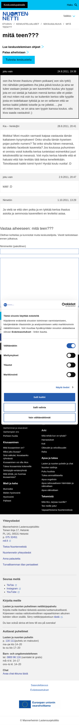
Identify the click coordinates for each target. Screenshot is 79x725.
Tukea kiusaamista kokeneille (17, 466)
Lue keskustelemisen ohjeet (23, 47)
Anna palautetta (11, 558)
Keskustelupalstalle (14, 5)
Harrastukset (48, 440)
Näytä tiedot (62, 387)
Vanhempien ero (11, 432)
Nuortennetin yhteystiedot (17, 552)
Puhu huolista (48, 471)
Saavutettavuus (39, 685)
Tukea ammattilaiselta (52, 475)
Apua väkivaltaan (50, 490)
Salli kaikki (39, 397)
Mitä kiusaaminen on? (13, 447)
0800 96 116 (14, 657)
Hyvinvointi (8, 497)
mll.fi (5, 540)
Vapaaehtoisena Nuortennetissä (57, 510)
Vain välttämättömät (40, 417)
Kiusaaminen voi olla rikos (15, 462)
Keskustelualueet (27, 24)
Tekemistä (48, 496)
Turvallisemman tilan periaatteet (20, 564)
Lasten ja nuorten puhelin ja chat (57, 463)
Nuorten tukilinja (49, 467)
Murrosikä (8, 489)
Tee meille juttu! (49, 506)
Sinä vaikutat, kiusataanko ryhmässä (16, 457)
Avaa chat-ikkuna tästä (15, 673)
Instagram (12, 588)
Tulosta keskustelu (18, 59)
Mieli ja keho (10, 483)
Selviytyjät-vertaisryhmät (15, 470)
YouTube (12, 592)
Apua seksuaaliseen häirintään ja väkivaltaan (58, 485)
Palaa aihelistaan (15, 52)
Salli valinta (39, 407)
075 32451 (11, 537)
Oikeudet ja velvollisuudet (54, 447)
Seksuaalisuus (52, 24)
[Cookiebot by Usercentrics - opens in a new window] (61, 305)
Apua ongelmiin (49, 479)
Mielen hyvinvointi (11, 493)
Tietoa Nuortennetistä (14, 546)
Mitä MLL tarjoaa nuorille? (54, 502)
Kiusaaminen (11, 442)
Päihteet (7, 501)
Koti (43, 443)
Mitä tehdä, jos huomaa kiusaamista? (14, 475)
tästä (57, 617)
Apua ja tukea (50, 458)
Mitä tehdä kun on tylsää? (54, 436)
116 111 (10, 640)
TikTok (10, 585)
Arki (44, 430)
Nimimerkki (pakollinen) (13, 246)
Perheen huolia (10, 436)
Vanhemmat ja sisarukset (15, 428)
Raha (44, 452)
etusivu (7, 24)
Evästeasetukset (39, 690)
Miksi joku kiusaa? (12, 452)
